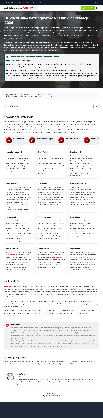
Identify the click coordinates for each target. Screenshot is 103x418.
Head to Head (72, 139)
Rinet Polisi (13, 97)
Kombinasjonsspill (45, 139)
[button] (35, 8)
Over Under (18, 139)
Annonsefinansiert (23, 2)
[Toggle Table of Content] (94, 106)
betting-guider (19, 416)
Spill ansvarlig (37, 2)
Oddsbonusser (9, 416)
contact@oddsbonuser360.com (65, 375)
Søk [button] (96, 2)
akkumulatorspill (76, 193)
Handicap (95, 139)
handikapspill (10, 231)
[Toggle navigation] (97, 8)
